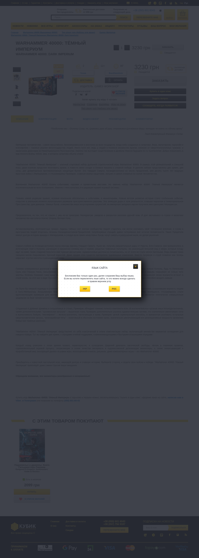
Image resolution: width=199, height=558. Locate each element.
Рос (114, 289)
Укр (85, 289)
